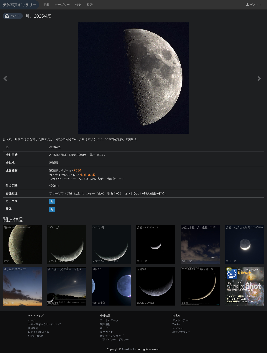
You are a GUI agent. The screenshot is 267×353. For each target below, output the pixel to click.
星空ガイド (106, 331)
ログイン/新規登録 (38, 331)
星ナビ (104, 328)
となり (14, 15)
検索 (90, 4)
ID (7, 147)
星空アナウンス (181, 331)
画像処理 (11, 193)
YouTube (177, 328)
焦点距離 (11, 185)
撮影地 (10, 162)
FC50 (77, 170)
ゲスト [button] (253, 4)
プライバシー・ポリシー (114, 339)
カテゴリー (62, 4)
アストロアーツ (109, 320)
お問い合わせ (35, 335)
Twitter (176, 324)
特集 (78, 4)
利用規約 (33, 328)
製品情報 (105, 324)
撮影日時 (11, 154)
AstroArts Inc (129, 349)
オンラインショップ (111, 335)
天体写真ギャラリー (19, 5)
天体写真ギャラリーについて (45, 324)
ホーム (32, 320)
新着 (46, 4)
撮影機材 (11, 170)
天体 (8, 208)
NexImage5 (87, 174)
